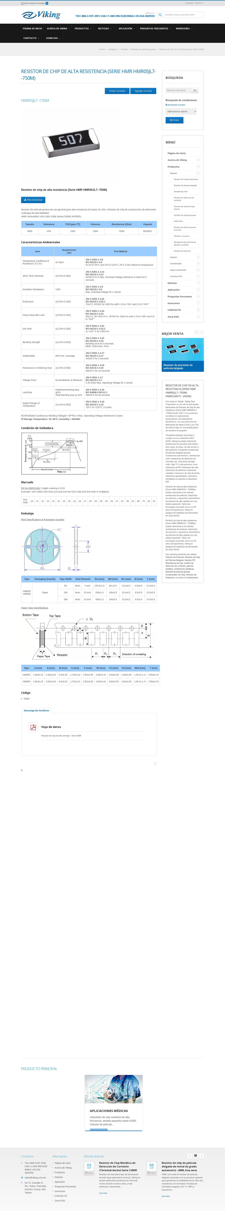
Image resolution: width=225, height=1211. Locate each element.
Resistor (124, 49)
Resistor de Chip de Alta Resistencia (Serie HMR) (181, 49)
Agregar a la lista (143, 90)
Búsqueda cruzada (175, 105)
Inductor (173, 257)
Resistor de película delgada (185, 185)
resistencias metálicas (184, 569)
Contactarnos (192, 577)
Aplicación (127, 28)
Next (196, 332)
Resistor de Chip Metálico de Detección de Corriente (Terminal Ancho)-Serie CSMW (118, 1164)
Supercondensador (178, 270)
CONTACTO (31, 38)
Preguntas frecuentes (155, 28)
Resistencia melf (180, 191)
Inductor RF (190, 560)
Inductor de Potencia (175, 557)
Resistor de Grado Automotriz (186, 179)
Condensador (176, 264)
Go (195, 90)
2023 (151, 1171)
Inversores (184, 28)
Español (198, 3)
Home (102, 49)
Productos (83, 28)
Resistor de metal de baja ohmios (184, 207)
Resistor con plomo (182, 236)
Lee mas (103, 1191)
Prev (201, 332)
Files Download (33, 200)
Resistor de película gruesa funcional (185, 228)
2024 (89, 1171)
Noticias (105, 28)
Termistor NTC (176, 276)
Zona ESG (53, 38)
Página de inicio (32, 28)
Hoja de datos (53, 727)
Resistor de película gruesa (143, 49)
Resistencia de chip (174, 563)
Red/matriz (178, 221)
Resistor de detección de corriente (184, 199)
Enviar (174, 119)
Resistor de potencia (182, 251)
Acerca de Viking (58, 28)
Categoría (112, 49)
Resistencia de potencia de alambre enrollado (185, 243)
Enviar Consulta (117, 90)
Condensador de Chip (175, 575)
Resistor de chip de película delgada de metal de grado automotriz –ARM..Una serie (179, 1164)
